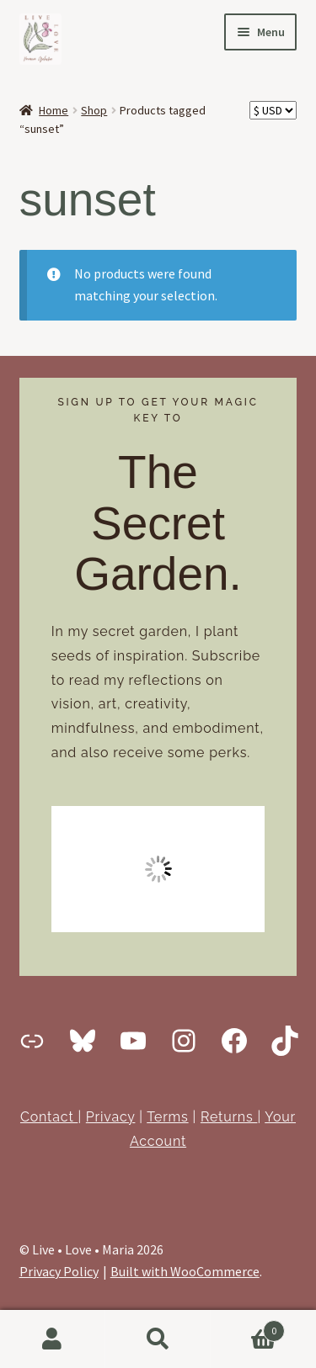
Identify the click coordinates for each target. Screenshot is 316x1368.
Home (53, 110)
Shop (94, 110)
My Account (52, 1339)
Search (158, 1339)
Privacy (111, 1117)
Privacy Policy (59, 1271)
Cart (248, 1327)
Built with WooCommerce (185, 1271)
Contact (49, 1117)
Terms (167, 1117)
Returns (229, 1117)
